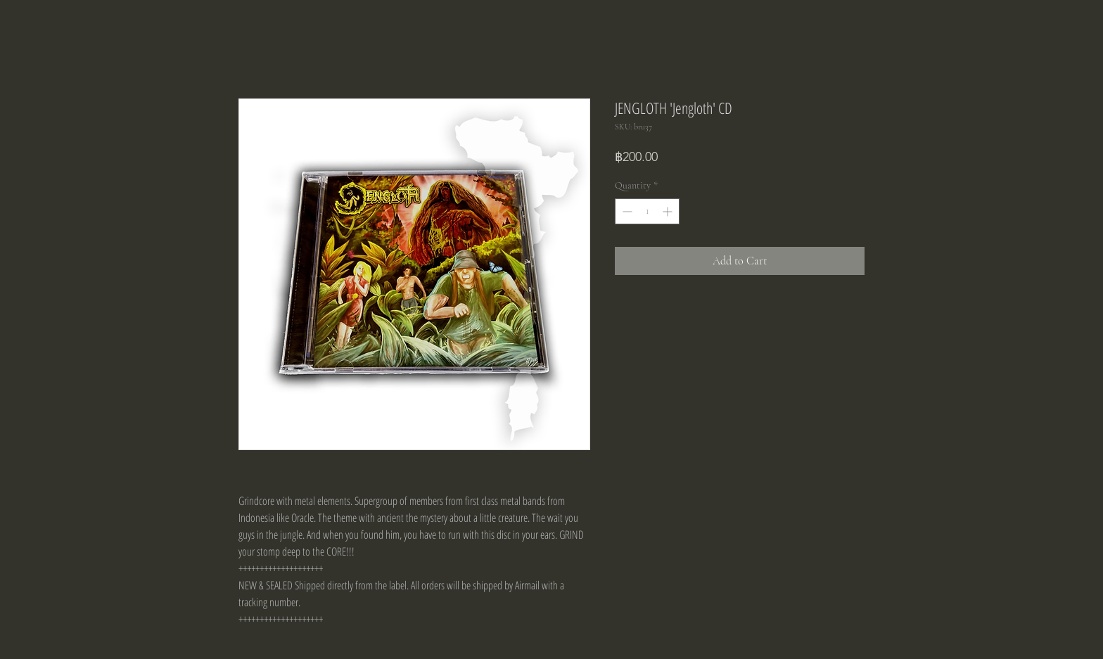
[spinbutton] (647, 211)
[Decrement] (626, 211)
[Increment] (668, 211)
